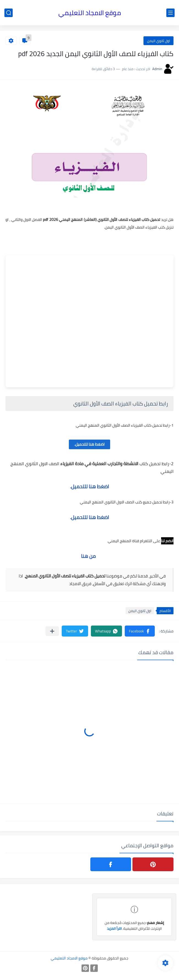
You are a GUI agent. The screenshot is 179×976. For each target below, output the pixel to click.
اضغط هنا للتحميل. (89, 444)
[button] (140, 631)
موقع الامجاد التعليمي (89, 13)
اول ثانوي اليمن (158, 40)
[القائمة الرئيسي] (170, 13)
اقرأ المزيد (114, 928)
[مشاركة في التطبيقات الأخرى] (52, 631)
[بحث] (8, 13)
